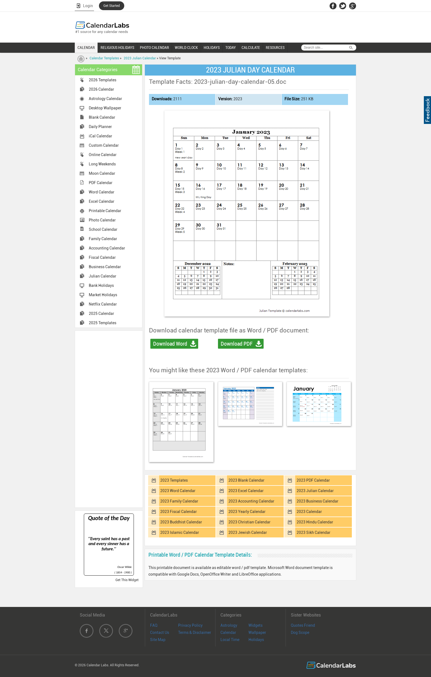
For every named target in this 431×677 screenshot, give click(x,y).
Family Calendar (103, 239)
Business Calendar (105, 267)
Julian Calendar (102, 276)
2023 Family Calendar (179, 501)
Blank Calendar (102, 117)
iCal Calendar (100, 136)
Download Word (170, 343)
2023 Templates (174, 480)
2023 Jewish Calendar (247, 532)
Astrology (228, 625)
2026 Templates (102, 80)
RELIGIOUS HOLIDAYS (117, 47)
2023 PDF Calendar (313, 480)
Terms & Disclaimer (194, 632)
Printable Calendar (105, 211)
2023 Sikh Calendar (313, 532)
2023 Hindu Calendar (315, 522)
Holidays (256, 639)
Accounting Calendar (107, 248)
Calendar (228, 632)
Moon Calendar (102, 173)
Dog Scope (300, 632)
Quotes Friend (303, 625)
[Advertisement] (109, 418)
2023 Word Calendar (177, 491)
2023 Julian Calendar (140, 58)
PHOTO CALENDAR (154, 47)
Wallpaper (257, 632)
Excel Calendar (101, 201)
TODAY (230, 47)
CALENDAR (86, 47)
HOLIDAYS (212, 47)
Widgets (255, 625)
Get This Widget (127, 580)
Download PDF (237, 343)
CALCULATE (251, 47)
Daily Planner (100, 126)
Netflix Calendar (103, 304)
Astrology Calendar (105, 98)
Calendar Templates (104, 58)
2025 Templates (102, 323)
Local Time (229, 639)
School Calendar (103, 229)
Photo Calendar (102, 220)
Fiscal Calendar (102, 257)
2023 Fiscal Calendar (178, 511)
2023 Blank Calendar (246, 480)
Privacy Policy (190, 625)
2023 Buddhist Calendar (181, 522)
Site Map (157, 639)
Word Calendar (101, 192)
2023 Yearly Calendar (247, 511)
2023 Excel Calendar (246, 491)
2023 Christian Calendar (249, 522)
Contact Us (159, 632)
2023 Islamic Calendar (179, 532)
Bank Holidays (101, 285)
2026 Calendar (101, 89)
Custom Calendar (104, 145)
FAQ (154, 625)
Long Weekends (102, 164)
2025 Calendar (101, 313)
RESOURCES (275, 47)
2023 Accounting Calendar (251, 501)
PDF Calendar (100, 183)
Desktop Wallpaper (105, 108)
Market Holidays (103, 295)
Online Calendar (103, 154)
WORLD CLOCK (186, 47)
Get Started (111, 6)
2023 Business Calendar (317, 501)
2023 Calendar (309, 511)
